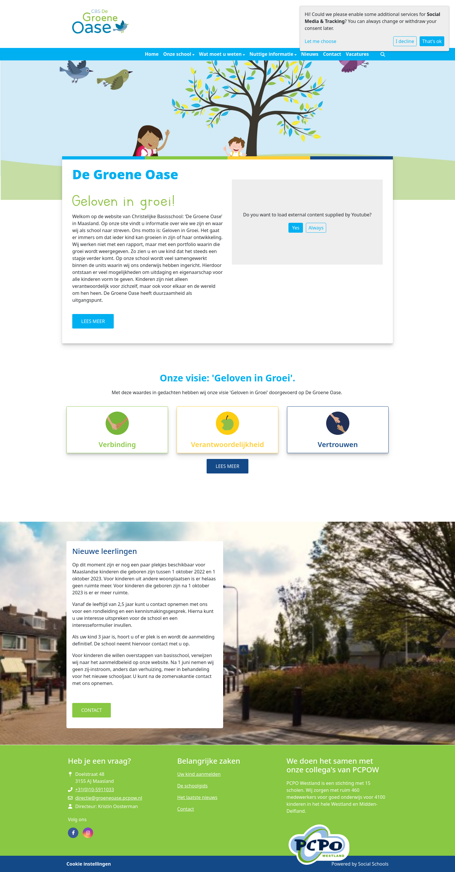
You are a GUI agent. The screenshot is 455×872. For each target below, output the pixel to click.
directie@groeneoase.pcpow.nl (108, 798)
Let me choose (320, 41)
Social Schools (373, 864)
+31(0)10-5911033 (94, 789)
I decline (405, 41)
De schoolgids (192, 786)
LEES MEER (93, 321)
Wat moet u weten (221, 54)
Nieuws (309, 54)
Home (151, 54)
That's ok (432, 41)
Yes (295, 228)
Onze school (177, 54)
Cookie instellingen (88, 864)
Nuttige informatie (272, 54)
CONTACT (91, 710)
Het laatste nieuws (197, 797)
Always (316, 228)
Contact (332, 54)
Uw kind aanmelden (199, 774)
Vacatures (357, 54)
